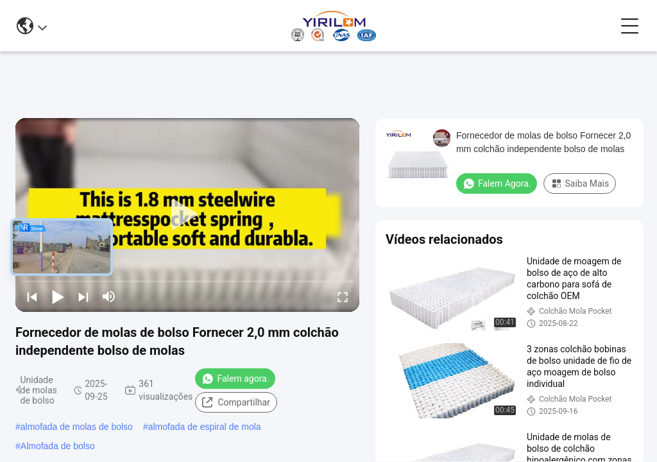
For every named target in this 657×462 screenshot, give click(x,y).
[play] (187, 215)
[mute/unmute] (109, 296)
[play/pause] (58, 296)
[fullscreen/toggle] (342, 296)
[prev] (32, 296)
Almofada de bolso (58, 446)
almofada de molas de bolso (77, 427)
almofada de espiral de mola (204, 427)
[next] (83, 296)
